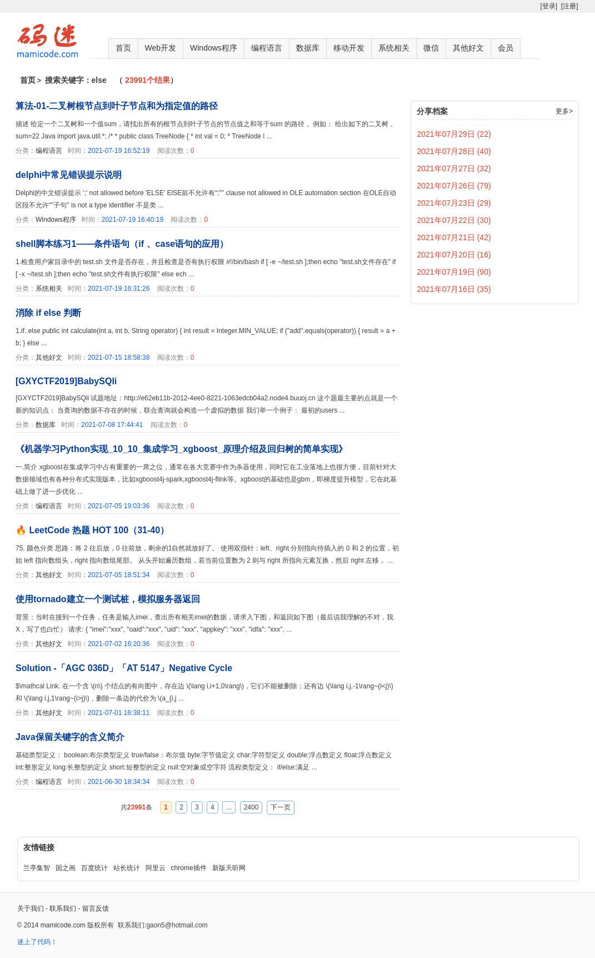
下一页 (281, 807)
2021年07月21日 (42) (454, 237)
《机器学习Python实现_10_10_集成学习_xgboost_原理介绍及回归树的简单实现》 (181, 449)
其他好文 (468, 47)
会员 (505, 47)
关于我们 (30, 908)
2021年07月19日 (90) (454, 271)
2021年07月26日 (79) (454, 185)
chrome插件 (189, 868)
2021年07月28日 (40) (454, 151)
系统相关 (393, 47)
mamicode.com (63, 925)
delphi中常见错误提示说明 (69, 175)
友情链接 (38, 847)
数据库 (307, 47)
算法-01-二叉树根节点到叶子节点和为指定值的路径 (117, 106)
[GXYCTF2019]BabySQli (66, 381)
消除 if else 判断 (48, 312)
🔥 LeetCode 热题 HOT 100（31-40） (92, 530)
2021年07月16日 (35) (454, 289)
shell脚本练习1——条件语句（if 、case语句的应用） (122, 244)
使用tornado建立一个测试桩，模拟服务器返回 (108, 599)
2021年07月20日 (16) (454, 254)
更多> (564, 111)
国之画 (66, 868)
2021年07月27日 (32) (454, 168)
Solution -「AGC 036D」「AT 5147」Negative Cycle (124, 668)
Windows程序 (213, 47)
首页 (123, 47)
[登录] (548, 6)
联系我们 (62, 908)
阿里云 (156, 868)
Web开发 (161, 47)
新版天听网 (229, 868)
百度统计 (94, 868)
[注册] (569, 6)
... (229, 807)
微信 (431, 47)
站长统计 (126, 868)
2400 (251, 807)
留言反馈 (95, 908)
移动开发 (348, 47)
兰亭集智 (36, 868)
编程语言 (266, 47)
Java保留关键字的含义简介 (70, 737)
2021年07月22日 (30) (454, 220)
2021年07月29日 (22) (454, 134)
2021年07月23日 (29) (454, 202)
